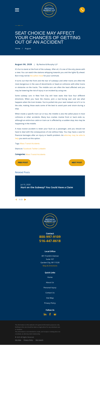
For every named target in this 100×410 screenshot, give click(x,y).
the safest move (36, 75)
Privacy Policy (50, 303)
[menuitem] (18, 340)
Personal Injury (50, 287)
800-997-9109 (50, 236)
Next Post (77, 162)
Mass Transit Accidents (30, 143)
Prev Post (23, 162)
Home (50, 277)
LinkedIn (42, 148)
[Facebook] (50, 314)
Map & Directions (50, 265)
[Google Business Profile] (55, 314)
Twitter (35, 148)
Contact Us (50, 292)
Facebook (27, 148)
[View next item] (25, 200)
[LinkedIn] (45, 314)
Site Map (50, 298)
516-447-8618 (50, 240)
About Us (50, 282)
